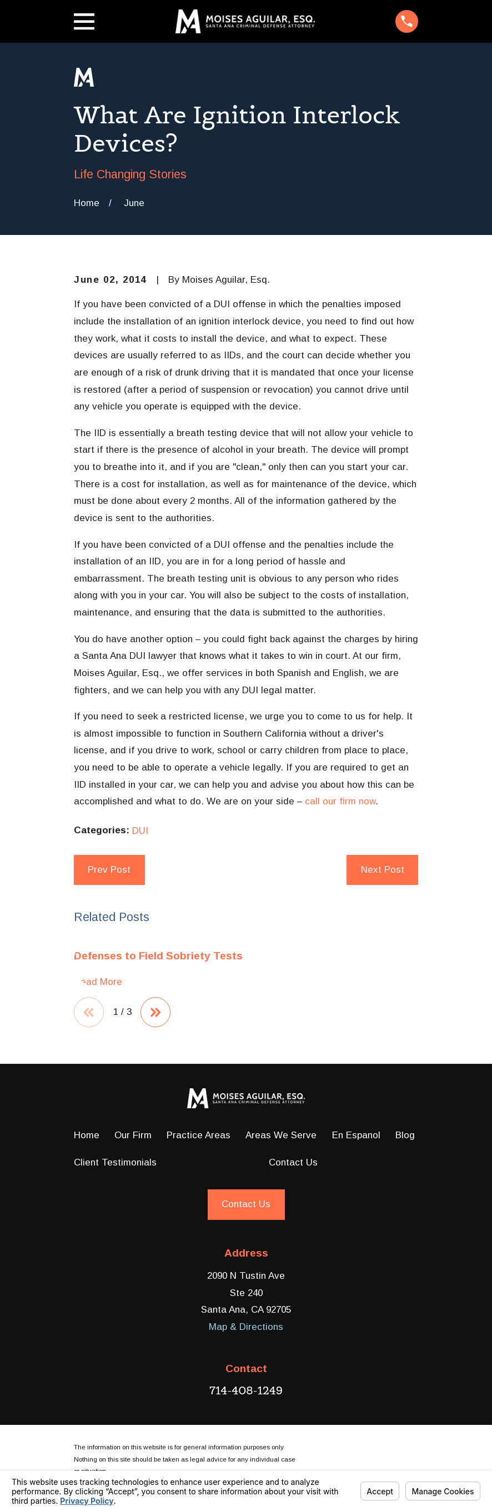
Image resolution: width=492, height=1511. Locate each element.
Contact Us (293, 1163)
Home (86, 1135)
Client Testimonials (115, 1163)
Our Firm (133, 1135)
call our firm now (340, 801)
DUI (140, 830)
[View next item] (157, 1012)
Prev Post (109, 869)
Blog (405, 1135)
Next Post (382, 869)
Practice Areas (198, 1135)
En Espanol (356, 1135)
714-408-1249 (246, 1391)
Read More (98, 982)
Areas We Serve (281, 1135)
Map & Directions (246, 1327)
